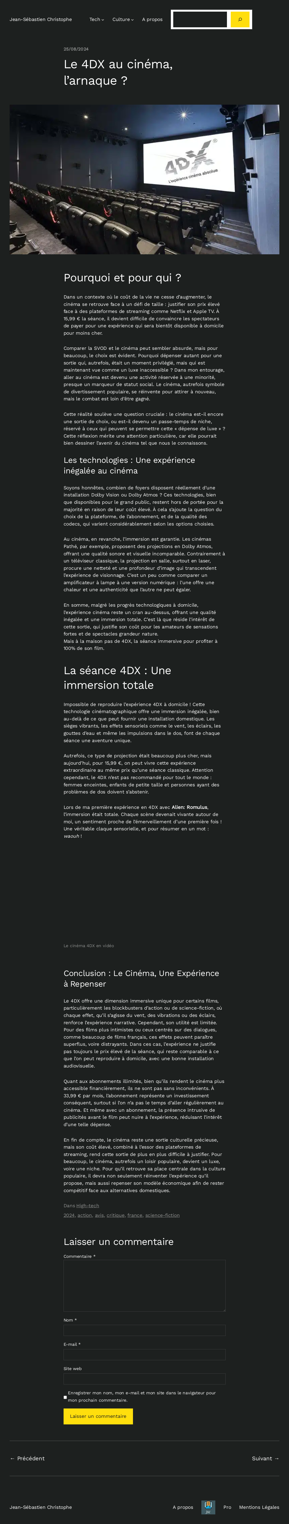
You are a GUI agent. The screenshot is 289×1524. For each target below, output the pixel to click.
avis (99, 1215)
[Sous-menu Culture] (132, 19)
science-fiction (162, 1215)
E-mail (72, 1344)
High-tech (87, 1206)
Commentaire (80, 1256)
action (85, 1215)
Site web (73, 1368)
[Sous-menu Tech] (102, 19)
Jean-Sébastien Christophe (41, 19)
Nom (70, 1320)
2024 (69, 1215)
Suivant (262, 1458)
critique (115, 1215)
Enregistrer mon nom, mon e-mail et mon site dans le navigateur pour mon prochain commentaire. (142, 1396)
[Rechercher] (240, 19)
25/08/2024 (76, 49)
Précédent (31, 1458)
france (134, 1215)
